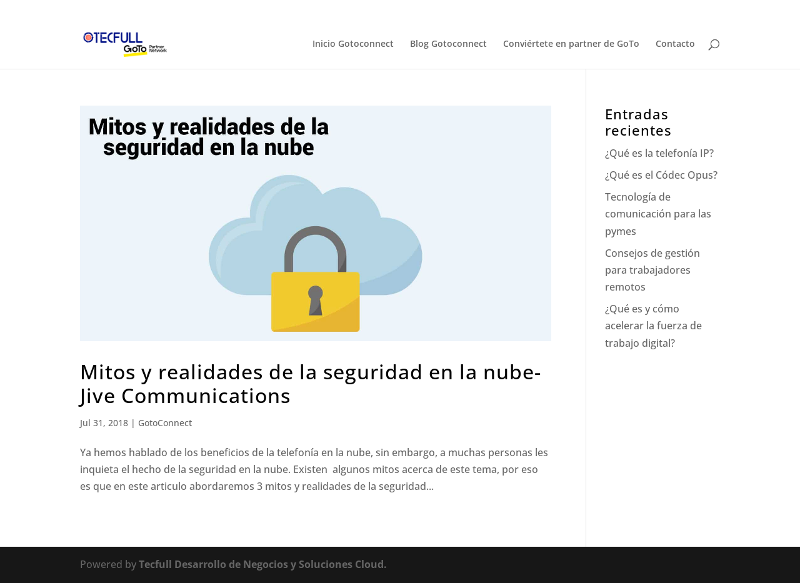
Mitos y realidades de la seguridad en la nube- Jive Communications (310, 383)
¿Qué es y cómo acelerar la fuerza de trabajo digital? (653, 325)
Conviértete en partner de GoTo (571, 44)
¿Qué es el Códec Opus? (661, 175)
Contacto (675, 44)
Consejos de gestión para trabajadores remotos (652, 270)
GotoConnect (165, 423)
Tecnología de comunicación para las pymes (658, 213)
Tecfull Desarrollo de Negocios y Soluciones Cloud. (263, 564)
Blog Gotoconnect (448, 44)
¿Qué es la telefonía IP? (659, 153)
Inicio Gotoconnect (353, 44)
